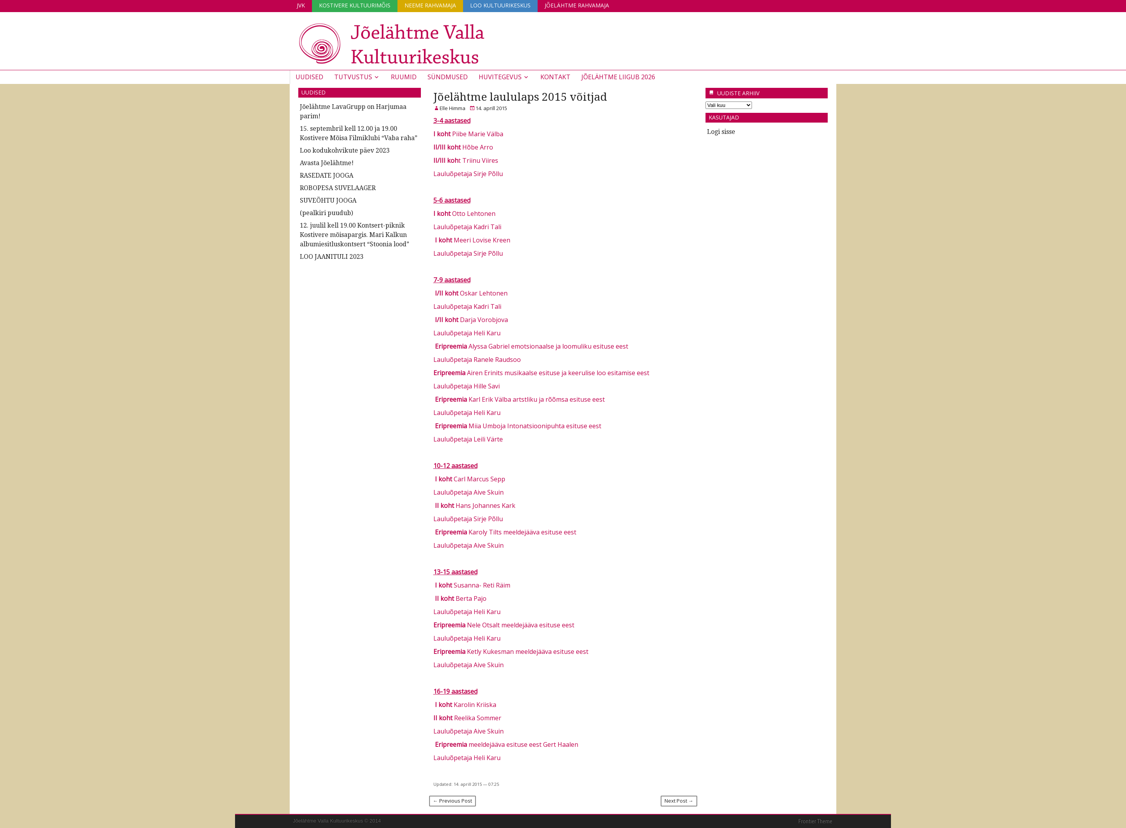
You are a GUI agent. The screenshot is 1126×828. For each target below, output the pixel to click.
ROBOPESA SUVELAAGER (338, 188)
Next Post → (679, 800)
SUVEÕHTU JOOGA (328, 200)
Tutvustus (353, 77)
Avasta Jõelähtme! (327, 163)
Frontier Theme (815, 821)
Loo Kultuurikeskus (500, 5)
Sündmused (448, 77)
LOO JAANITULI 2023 (331, 256)
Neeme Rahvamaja (430, 5)
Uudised (309, 77)
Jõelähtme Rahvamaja (577, 5)
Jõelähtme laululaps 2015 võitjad (520, 97)
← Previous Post (452, 800)
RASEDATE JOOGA (326, 175)
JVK (301, 5)
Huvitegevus (500, 77)
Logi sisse (721, 131)
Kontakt (555, 77)
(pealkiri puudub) (326, 213)
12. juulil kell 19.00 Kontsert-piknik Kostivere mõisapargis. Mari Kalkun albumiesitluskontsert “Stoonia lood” (354, 235)
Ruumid (404, 77)
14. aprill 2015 (491, 108)
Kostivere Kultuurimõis (354, 5)
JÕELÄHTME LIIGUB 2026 (618, 77)
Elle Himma (452, 108)
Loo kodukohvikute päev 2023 (345, 150)
